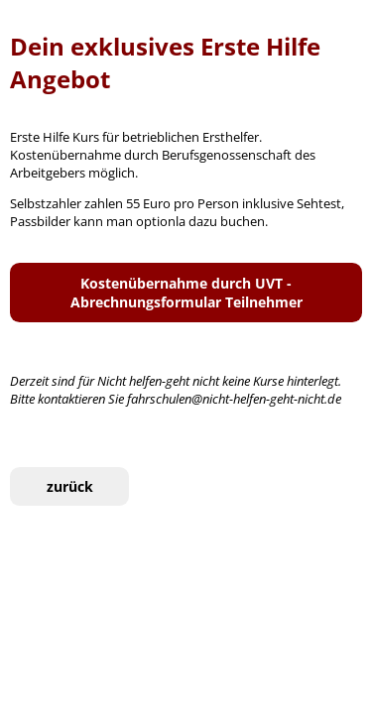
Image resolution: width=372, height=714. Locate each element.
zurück (70, 486)
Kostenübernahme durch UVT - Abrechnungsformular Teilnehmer (186, 292)
